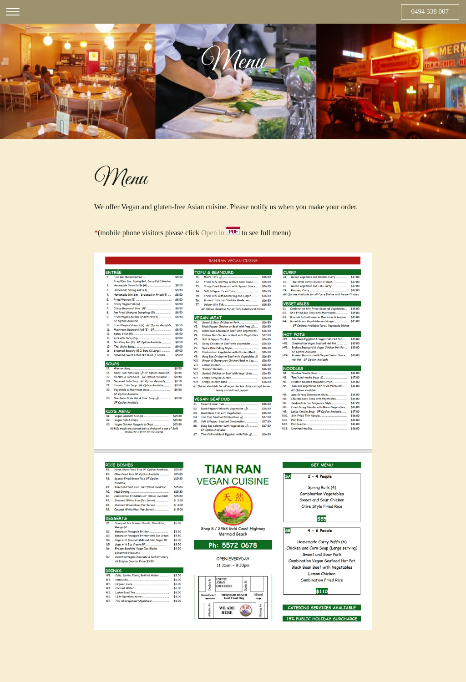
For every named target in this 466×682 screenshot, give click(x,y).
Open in (220, 233)
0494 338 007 (430, 11)
